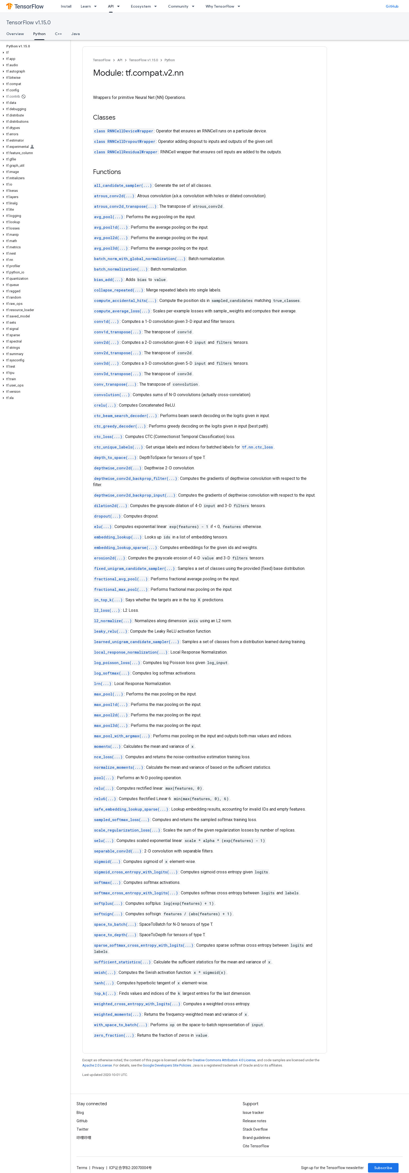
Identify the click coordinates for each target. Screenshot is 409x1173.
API (119, 60)
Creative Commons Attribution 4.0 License (224, 1060)
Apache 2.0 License (97, 1065)
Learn (86, 6)
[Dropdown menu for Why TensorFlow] (240, 6)
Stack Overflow (255, 1129)
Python (170, 60)
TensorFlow (102, 60)
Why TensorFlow (220, 6)
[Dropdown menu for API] (120, 6)
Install (66, 6)
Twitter (83, 1129)
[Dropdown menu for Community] (194, 6)
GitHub (392, 6)
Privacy (98, 1168)
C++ (58, 33)
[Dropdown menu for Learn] (97, 6)
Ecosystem (141, 6)
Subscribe (383, 1167)
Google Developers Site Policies (167, 1065)
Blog (80, 1112)
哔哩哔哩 (84, 1138)
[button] (34, 52)
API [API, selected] (111, 6)
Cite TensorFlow (256, 1146)
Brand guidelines (256, 1138)
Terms (82, 1168)
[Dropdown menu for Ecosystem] (157, 6)
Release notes (254, 1121)
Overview (15, 33)
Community (178, 6)
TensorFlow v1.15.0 (28, 22)
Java (75, 33)
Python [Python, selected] (39, 33)
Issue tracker (253, 1112)
